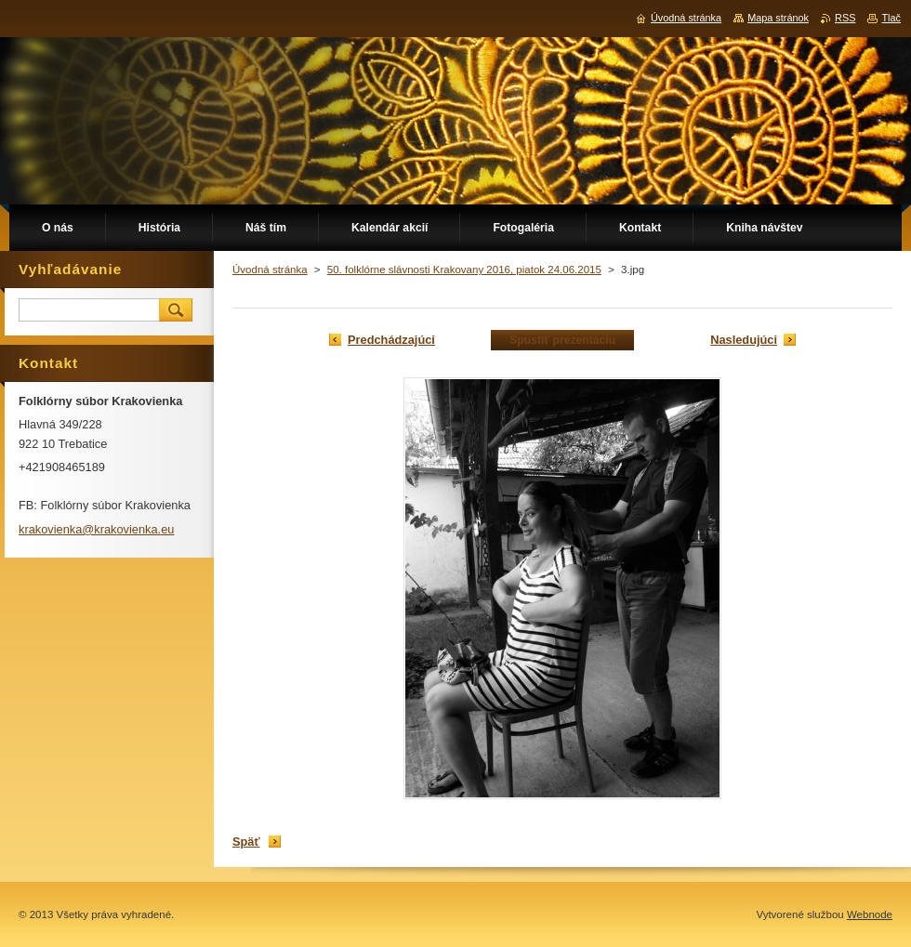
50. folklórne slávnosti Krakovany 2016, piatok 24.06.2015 (464, 269)
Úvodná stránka (270, 269)
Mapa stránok (778, 17)
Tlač (891, 17)
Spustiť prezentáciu (562, 340)
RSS (845, 17)
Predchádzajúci (391, 340)
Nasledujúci (743, 340)
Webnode (869, 914)
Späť (246, 841)
